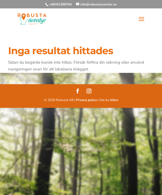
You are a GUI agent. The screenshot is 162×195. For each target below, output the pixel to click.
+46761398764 (60, 4)
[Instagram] (89, 91)
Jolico (114, 100)
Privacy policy (86, 100)
